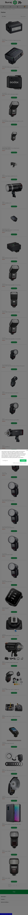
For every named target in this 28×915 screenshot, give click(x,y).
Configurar (5, 460)
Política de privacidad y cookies (19, 463)
